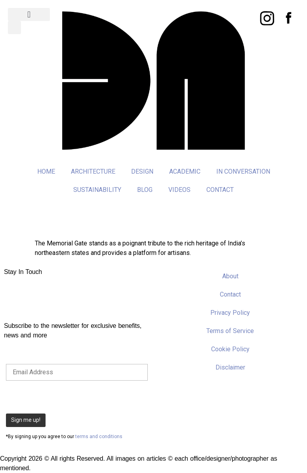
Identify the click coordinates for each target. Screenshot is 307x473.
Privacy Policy (230, 312)
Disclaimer (230, 367)
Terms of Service (230, 331)
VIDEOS (179, 189)
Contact (230, 294)
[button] (29, 14)
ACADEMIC (184, 171)
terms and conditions (98, 436)
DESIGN (142, 171)
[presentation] (66, 396)
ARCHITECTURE (93, 171)
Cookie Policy (230, 349)
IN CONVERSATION (243, 171)
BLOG (145, 189)
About (230, 276)
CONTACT (220, 189)
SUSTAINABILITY (97, 189)
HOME (46, 171)
